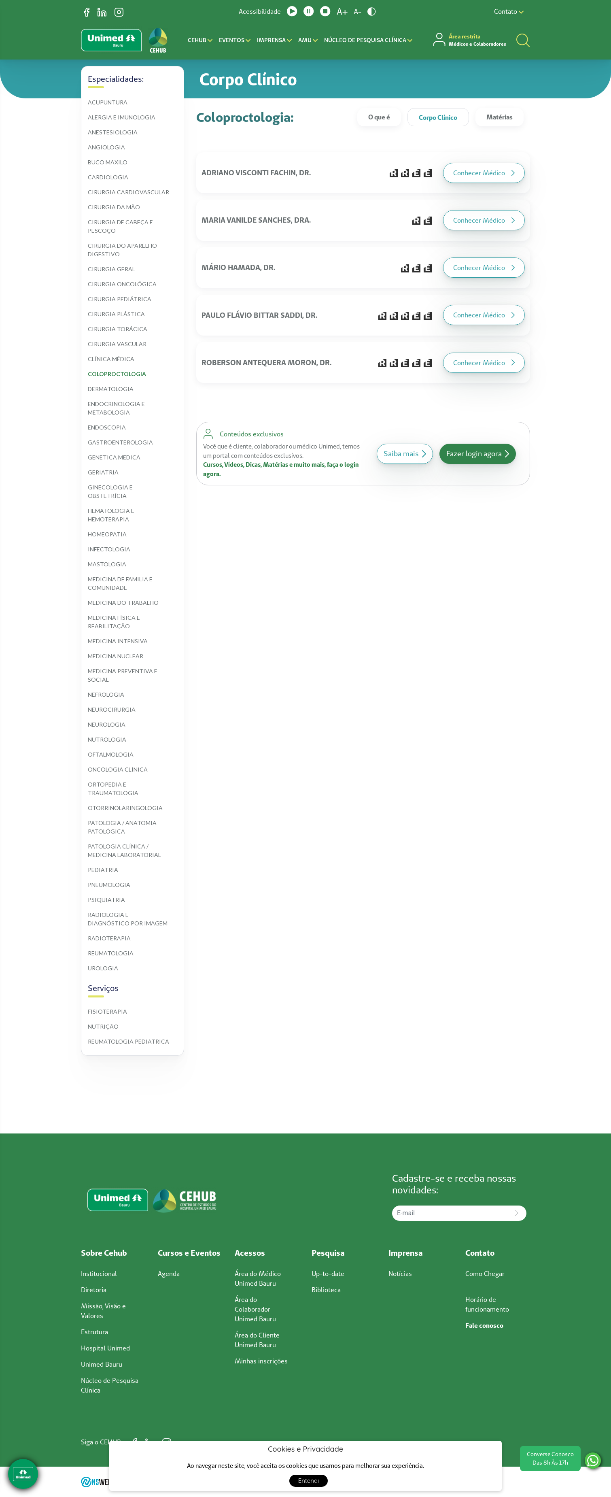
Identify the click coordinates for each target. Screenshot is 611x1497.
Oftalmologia (111, 754)
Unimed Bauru (101, 1364)
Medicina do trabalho (123, 602)
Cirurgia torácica (117, 328)
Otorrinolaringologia (125, 807)
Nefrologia (106, 694)
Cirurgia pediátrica (119, 299)
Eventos (234, 40)
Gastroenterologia (120, 442)
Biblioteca (326, 1290)
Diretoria (93, 1290)
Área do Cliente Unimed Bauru (257, 1340)
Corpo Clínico (438, 117)
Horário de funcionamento (487, 1304)
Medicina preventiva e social (123, 675)
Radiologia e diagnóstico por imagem (128, 919)
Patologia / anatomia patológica (123, 827)
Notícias (400, 1273)
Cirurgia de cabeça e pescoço (121, 226)
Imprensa (274, 40)
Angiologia (106, 147)
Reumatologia (111, 953)
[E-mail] (449, 1213)
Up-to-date (328, 1273)
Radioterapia (109, 938)
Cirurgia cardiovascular (128, 192)
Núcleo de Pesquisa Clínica (368, 40)
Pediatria (103, 869)
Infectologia (109, 549)
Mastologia (107, 564)
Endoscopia (107, 427)
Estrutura (94, 1332)
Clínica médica (111, 358)
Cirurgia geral (111, 269)
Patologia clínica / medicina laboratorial (124, 850)
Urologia (103, 968)
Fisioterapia (107, 1011)
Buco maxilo (107, 162)
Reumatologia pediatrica (128, 1041)
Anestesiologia (113, 132)
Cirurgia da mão (114, 207)
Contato (509, 11)
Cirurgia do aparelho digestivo (123, 249)
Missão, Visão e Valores (103, 1311)
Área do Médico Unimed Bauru (258, 1278)
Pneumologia (109, 884)
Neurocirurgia (112, 709)
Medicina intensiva (118, 641)
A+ (342, 11)
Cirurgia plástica (116, 313)
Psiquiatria (106, 899)
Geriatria (103, 472)
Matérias (499, 117)
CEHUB (200, 40)
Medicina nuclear (115, 656)
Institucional (99, 1273)
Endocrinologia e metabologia (117, 408)
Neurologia (106, 724)
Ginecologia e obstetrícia (111, 491)
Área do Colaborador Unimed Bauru (255, 1309)
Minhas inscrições (261, 1361)
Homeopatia (107, 534)
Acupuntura (107, 102)
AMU (308, 40)
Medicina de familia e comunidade (121, 583)
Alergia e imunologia (121, 117)
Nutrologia (107, 739)
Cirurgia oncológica (122, 284)
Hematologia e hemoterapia (112, 515)
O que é (379, 117)
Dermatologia (111, 388)
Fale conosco (484, 1325)
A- (357, 11)
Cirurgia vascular (117, 343)
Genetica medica (114, 457)
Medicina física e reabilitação (114, 621)
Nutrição (103, 1026)
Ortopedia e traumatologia (113, 788)
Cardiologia (108, 177)
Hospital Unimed (105, 1348)
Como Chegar (485, 1273)
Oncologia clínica (118, 769)
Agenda (169, 1273)
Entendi (308, 1480)
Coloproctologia (117, 373)
